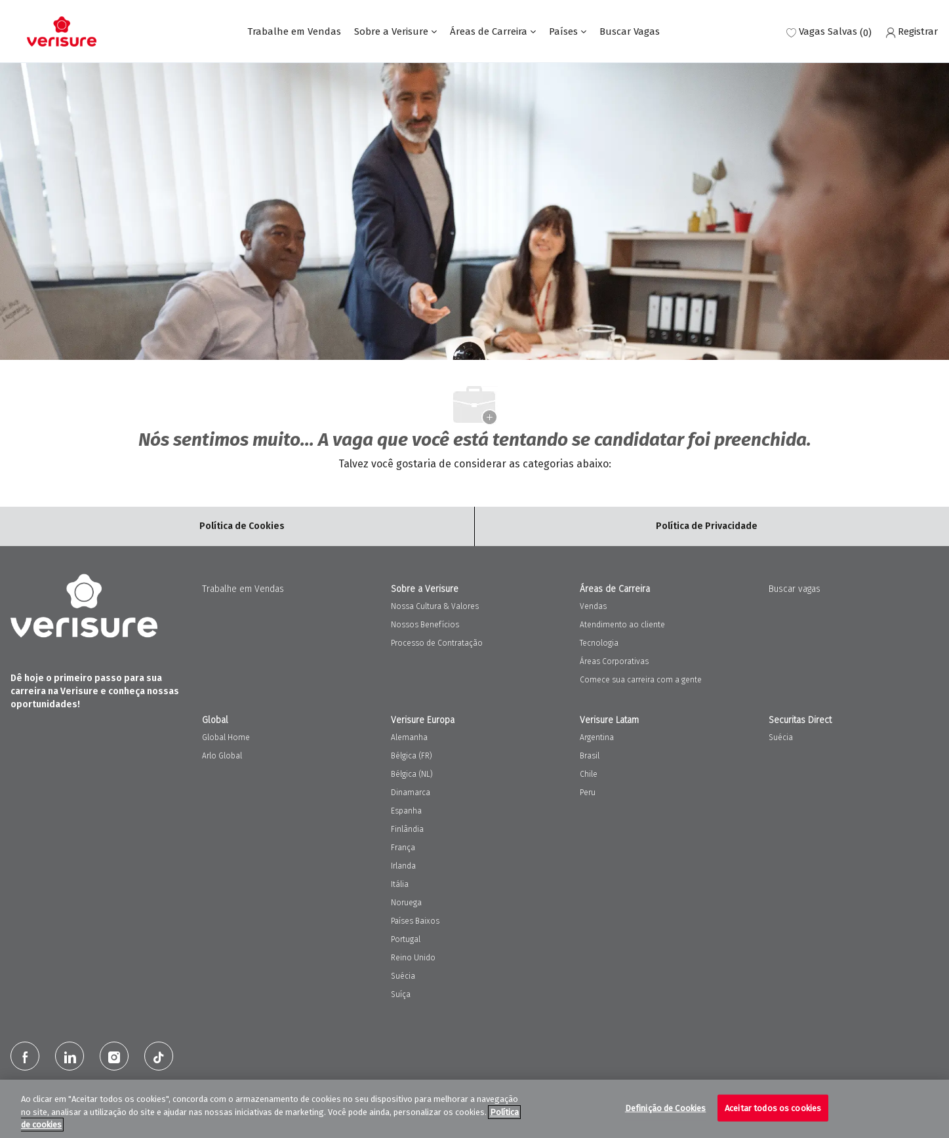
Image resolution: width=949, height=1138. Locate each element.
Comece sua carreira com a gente (641, 679)
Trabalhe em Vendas (294, 32)
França (403, 847)
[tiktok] (158, 1056)
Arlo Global (222, 755)
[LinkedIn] (69, 1056)
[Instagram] (114, 1056)
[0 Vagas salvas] (829, 32)
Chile (588, 774)
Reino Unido (413, 957)
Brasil (589, 755)
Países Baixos (415, 921)
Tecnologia (599, 643)
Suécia (403, 976)
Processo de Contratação (437, 643)
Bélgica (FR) (411, 755)
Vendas (593, 606)
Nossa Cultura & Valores (435, 606)
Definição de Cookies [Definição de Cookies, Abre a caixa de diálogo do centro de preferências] (665, 1107)
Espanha (406, 810)
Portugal (405, 939)
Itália (400, 884)
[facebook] (24, 1056)
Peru (588, 792)
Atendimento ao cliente (622, 624)
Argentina (597, 737)
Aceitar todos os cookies (773, 1107)
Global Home (226, 737)
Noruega (406, 902)
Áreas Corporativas (614, 661)
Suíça (401, 994)
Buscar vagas (794, 589)
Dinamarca (410, 792)
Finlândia (407, 829)
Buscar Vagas (629, 32)
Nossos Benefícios (425, 624)
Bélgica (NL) (412, 774)
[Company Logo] (61, 31)
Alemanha (409, 737)
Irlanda (403, 866)
